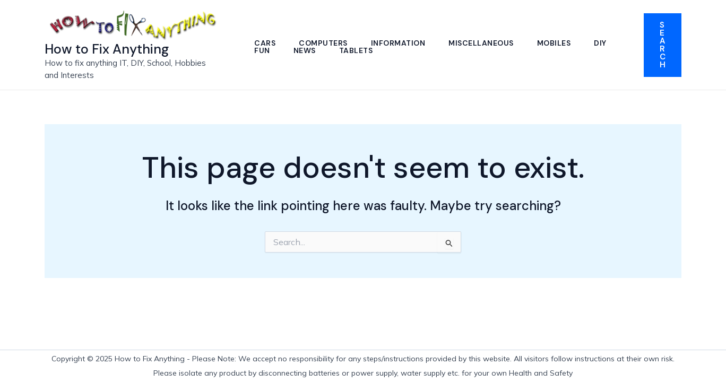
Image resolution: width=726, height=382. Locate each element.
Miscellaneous (481, 43)
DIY (600, 43)
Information (398, 43)
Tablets (356, 50)
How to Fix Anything (107, 49)
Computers (323, 43)
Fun (262, 50)
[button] (662, 45)
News (304, 50)
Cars (264, 43)
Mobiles (554, 43)
